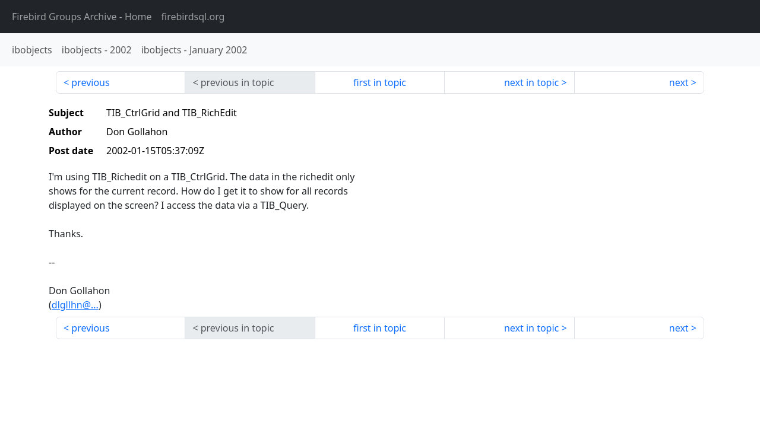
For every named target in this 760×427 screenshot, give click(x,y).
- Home (82, 16)
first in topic (379, 82)
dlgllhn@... (75, 304)
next (679, 82)
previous (90, 82)
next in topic (531, 82)
